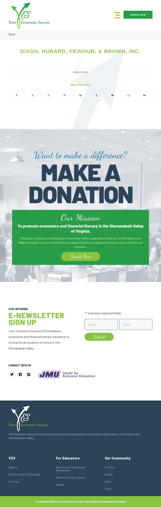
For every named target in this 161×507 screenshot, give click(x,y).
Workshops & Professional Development (70, 469)
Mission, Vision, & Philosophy (24, 474)
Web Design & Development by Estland (105, 501)
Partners (110, 467)
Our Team (14, 481)
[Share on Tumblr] (96, 95)
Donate (109, 474)
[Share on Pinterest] (65, 95)
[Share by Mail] (144, 95)
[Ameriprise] (158, 253)
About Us (14, 467)
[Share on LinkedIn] (80, 95)
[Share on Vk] (112, 95)
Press (108, 488)
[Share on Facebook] (17, 95)
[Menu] (115, 15)
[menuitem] (115, 15)
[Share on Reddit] (128, 95)
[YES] (29, 16)
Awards (60, 484)
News (12, 34)
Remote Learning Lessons (70, 477)
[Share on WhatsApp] (49, 95)
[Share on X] (33, 95)
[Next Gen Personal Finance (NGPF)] (2, 253)
